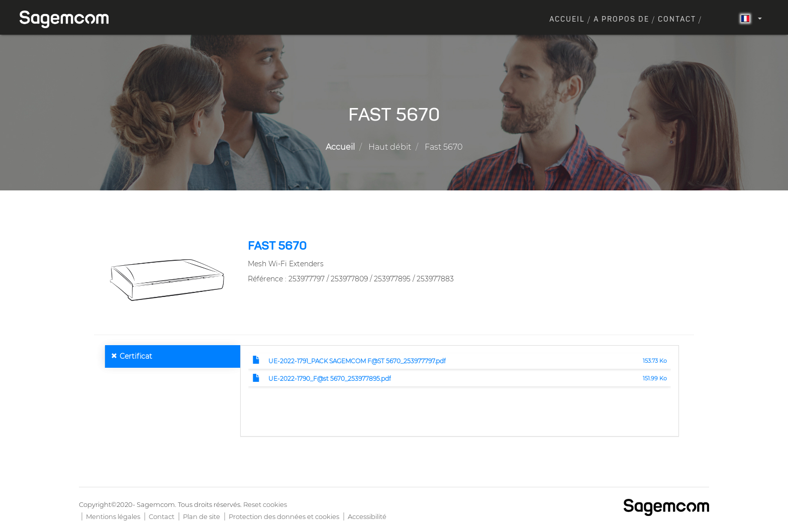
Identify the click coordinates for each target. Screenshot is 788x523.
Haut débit (389, 147)
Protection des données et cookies (284, 516)
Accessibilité (367, 516)
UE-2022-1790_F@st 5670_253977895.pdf (329, 378)
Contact (677, 19)
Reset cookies (265, 504)
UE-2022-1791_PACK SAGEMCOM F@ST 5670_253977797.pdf (357, 361)
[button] (167, 279)
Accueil (567, 19)
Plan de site (201, 516)
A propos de (621, 19)
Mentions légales (113, 516)
